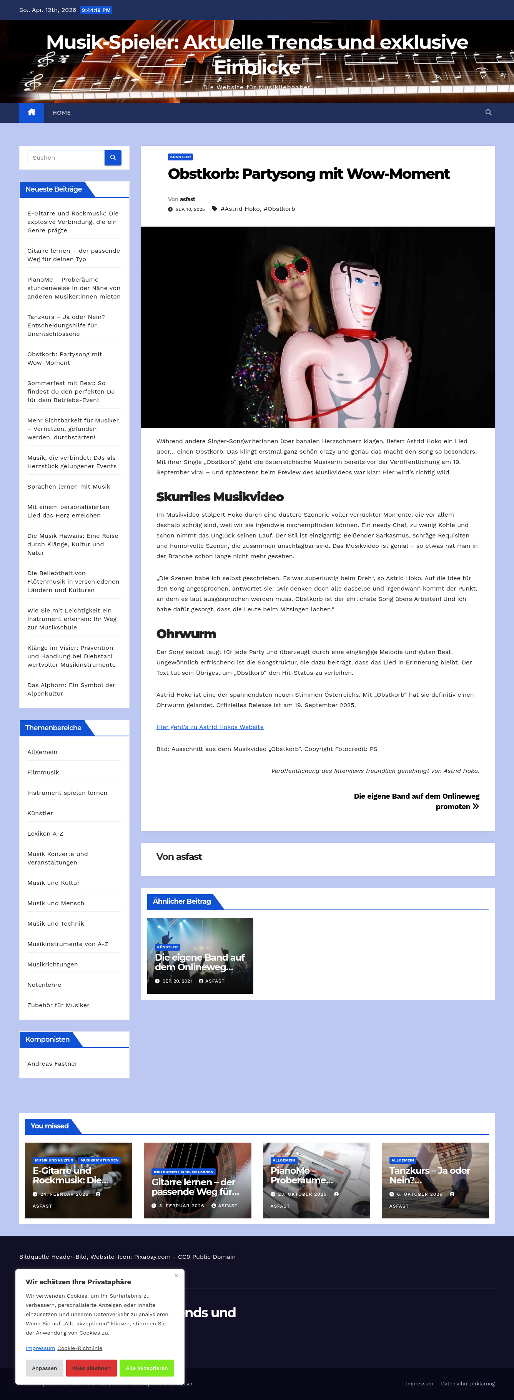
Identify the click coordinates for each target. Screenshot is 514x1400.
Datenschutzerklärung (468, 1384)
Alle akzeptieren (147, 1368)
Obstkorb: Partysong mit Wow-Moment (309, 174)
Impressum (419, 1384)
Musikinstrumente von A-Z (67, 944)
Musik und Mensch (56, 903)
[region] (100, 1327)
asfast (187, 199)
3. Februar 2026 (182, 1205)
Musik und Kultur (53, 882)
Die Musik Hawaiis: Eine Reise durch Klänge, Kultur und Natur (72, 544)
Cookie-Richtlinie (79, 1349)
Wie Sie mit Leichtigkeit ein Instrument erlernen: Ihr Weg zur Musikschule (71, 619)
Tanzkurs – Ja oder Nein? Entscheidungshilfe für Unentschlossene (66, 325)
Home (62, 112)
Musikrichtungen (52, 964)
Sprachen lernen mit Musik (68, 486)
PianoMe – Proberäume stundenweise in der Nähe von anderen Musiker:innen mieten (74, 288)
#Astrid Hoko (240, 208)
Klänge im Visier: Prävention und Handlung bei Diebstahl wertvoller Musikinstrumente (71, 656)
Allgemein (42, 752)
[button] (489, 112)
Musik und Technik (55, 923)
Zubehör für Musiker (58, 1005)
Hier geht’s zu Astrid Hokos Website (210, 727)
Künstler (40, 813)
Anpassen (44, 1368)
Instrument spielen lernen (67, 792)
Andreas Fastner (52, 1063)
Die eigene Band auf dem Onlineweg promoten (200, 967)
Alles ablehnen (91, 1368)
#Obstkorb (279, 208)
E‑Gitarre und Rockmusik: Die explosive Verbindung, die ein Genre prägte (73, 222)
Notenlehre (44, 984)
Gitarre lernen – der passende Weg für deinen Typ (193, 1191)
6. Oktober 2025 (421, 1194)
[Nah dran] (176, 1276)
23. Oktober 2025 (303, 1194)
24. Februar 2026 (65, 1194)
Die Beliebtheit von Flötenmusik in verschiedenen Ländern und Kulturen (73, 581)
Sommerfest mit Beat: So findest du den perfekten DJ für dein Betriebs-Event (71, 391)
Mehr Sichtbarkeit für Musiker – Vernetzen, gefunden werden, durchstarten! (73, 429)
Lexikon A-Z (45, 833)
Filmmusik (43, 772)
